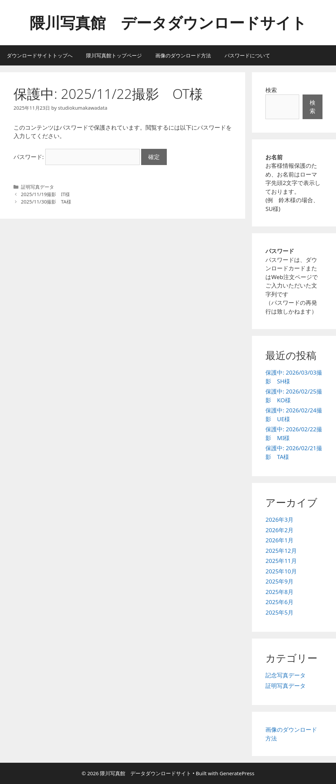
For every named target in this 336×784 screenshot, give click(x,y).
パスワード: (77, 157)
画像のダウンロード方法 (183, 55)
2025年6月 (279, 602)
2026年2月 (279, 530)
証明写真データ (37, 187)
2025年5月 (279, 612)
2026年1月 (279, 540)
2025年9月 (279, 581)
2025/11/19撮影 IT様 (45, 194)
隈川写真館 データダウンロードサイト (168, 22)
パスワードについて (247, 55)
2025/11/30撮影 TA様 (46, 201)
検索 (271, 90)
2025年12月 (280, 551)
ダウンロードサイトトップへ (40, 55)
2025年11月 (280, 561)
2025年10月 (280, 571)
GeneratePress (236, 773)
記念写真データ (285, 675)
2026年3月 (279, 519)
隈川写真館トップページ (114, 55)
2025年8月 (279, 592)
